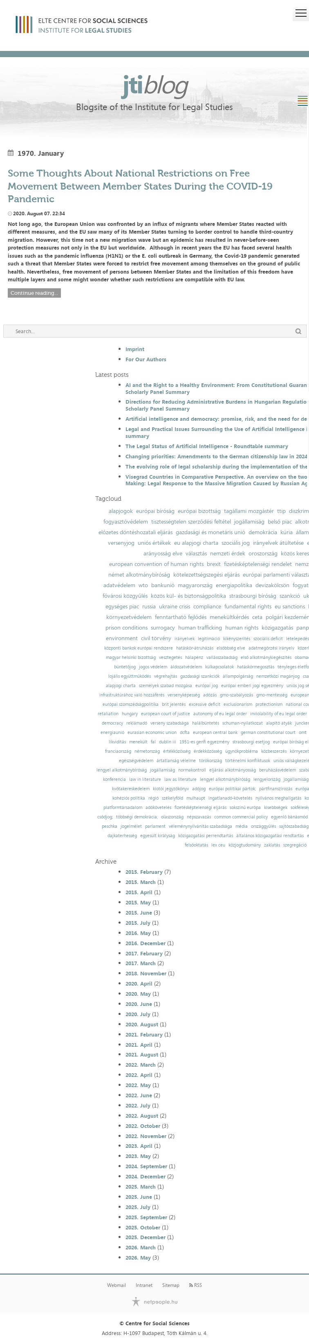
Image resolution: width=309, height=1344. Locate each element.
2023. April (138, 1145)
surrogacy (163, 627)
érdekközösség (208, 751)
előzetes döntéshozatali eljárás (135, 532)
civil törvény (156, 638)
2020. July (137, 1014)
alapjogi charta (121, 685)
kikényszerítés (236, 639)
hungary (130, 714)
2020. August (141, 1024)
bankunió (163, 585)
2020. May (138, 993)
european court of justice (165, 714)
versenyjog (121, 543)
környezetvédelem (129, 617)
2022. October (142, 1126)
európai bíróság (155, 511)
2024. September (146, 1166)
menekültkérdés (229, 617)
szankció (290, 596)
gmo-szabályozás (236, 695)
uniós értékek (154, 543)
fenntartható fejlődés (180, 617)
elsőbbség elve (231, 648)
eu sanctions (290, 606)
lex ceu (218, 845)
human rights (241, 627)
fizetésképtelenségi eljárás (200, 807)
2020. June (138, 1004)
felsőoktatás (196, 845)
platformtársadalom (122, 807)
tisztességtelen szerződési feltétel (191, 521)
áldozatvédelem (186, 667)
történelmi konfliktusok (247, 760)
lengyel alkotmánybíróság (121, 770)
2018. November (145, 973)
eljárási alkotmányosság (232, 770)
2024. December (145, 1176)
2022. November (145, 1136)
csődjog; (105, 817)
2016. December (145, 943)
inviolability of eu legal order (278, 714)
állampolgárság (238, 676)
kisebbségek (275, 807)
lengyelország (266, 779)
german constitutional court (268, 732)
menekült (138, 742)
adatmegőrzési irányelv (271, 648)
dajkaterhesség (122, 835)
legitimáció (209, 639)
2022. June (138, 1095)
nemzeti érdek (227, 553)
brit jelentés (174, 704)
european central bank (215, 732)
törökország (210, 760)
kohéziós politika (128, 798)
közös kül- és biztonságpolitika (188, 596)
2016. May (138, 933)
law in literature (145, 779)
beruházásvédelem (277, 770)
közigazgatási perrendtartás (205, 835)
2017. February (144, 953)
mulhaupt (195, 798)
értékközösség (176, 751)
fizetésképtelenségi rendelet (258, 564)
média (241, 826)
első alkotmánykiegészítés (266, 657)
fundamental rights (247, 606)
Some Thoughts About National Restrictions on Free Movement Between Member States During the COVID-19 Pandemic (140, 185)
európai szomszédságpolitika (131, 704)
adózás (210, 695)
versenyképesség (184, 695)
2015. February (144, 871)
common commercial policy (241, 817)
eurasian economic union (152, 732)
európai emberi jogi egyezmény (252, 685)
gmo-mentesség (271, 695)
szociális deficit (268, 639)
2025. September (146, 1217)
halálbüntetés (205, 723)
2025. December (145, 1237)
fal (153, 742)
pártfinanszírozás (275, 789)
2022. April (138, 1075)
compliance (207, 606)
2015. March (140, 882)
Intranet (144, 1285)
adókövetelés (158, 807)
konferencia (114, 779)
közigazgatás (277, 627)
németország (147, 751)
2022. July (137, 1105)
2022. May (138, 1085)
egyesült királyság (157, 835)
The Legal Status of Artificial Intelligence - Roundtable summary (206, 446)
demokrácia (263, 532)
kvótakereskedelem (131, 789)
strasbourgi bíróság (252, 596)
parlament (155, 826)
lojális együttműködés (129, 676)
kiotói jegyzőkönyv (171, 789)
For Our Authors (145, 359)
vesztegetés (170, 657)
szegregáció (295, 845)
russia (149, 606)
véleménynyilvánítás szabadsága (200, 826)
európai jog (206, 685)
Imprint (134, 349)
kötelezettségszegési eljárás (206, 574)
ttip (281, 511)
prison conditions (126, 627)
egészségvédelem (136, 760)
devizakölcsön (272, 585)
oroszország (263, 553)
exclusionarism (238, 704)
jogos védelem (153, 667)
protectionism (268, 704)
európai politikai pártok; (232, 789)
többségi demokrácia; (137, 817)
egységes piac (122, 606)
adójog (199, 789)
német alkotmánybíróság (139, 574)
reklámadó (136, 723)
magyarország (195, 585)
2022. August (141, 1115)
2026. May (138, 1257)
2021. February (144, 1034)
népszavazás (199, 817)
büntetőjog (125, 667)
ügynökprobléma (241, 751)
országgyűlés (263, 826)
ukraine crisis (174, 606)
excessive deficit (204, 704)
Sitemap (170, 1285)
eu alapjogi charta (196, 543)
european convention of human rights (156, 564)
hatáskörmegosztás (255, 667)
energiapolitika (234, 585)
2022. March (140, 1064)
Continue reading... (34, 293)
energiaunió (112, 732)
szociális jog (236, 543)
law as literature (180, 779)
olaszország (172, 817)
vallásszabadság (221, 657)
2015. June (138, 912)
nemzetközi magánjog (278, 676)
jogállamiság (249, 521)
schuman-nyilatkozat (242, 723)
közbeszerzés (274, 751)
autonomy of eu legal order (220, 714)
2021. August (141, 1054)
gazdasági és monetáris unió (210, 532)
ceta (257, 617)
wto (143, 585)
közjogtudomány (244, 845)
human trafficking (200, 627)
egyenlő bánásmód (289, 817)
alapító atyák (279, 723)
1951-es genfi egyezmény (204, 742)
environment (122, 638)
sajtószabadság (294, 826)
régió (153, 798)
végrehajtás (165, 676)
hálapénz (194, 657)
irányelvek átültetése (278, 543)
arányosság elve (162, 553)
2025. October (142, 1227)
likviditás (117, 742)
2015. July (137, 922)
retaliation (108, 714)
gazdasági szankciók (199, 676)
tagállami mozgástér (249, 511)
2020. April (138, 983)
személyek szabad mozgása (165, 685)
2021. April (138, 1044)
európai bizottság (199, 511)
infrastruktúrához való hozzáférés (131, 695)
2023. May (138, 1156)
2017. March (140, 963)
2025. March (140, 1186)
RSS (195, 1285)
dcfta (185, 732)
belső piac (280, 521)
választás (196, 553)
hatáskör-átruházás (194, 648)
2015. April (138, 892)
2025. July (137, 1207)
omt (303, 732)
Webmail (116, 1285)
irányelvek (185, 639)
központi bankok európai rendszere (138, 648)
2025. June (138, 1196)
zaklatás (272, 845)
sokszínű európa (245, 807)
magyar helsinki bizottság (131, 657)
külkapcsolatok (219, 667)
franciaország (118, 751)
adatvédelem (119, 585)
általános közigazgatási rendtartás (270, 835)
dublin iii (167, 742)
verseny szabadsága (169, 723)
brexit (214, 564)
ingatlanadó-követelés (230, 798)
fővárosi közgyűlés (125, 596)
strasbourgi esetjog (251, 742)
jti (154, 84)
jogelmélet (131, 826)
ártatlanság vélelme (176, 760)
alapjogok (121, 511)
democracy (112, 723)
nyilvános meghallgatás (278, 798)
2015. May (138, 902)
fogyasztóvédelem (125, 521)
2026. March (140, 1247)
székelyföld (172, 798)
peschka (109, 826)
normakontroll (192, 770)
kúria (286, 532)
